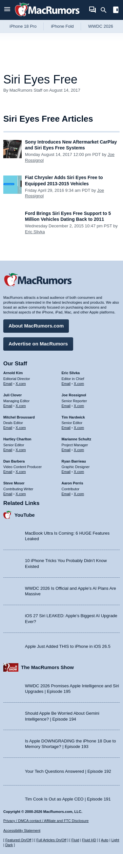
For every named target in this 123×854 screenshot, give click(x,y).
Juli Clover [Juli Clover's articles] (12, 395)
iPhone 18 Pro (23, 26)
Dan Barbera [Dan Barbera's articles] (14, 461)
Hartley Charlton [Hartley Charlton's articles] (17, 439)
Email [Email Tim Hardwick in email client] (66, 428)
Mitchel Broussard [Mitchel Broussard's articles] (19, 417)
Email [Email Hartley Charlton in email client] (7, 450)
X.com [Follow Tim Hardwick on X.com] (79, 428)
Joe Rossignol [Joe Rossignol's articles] (74, 395)
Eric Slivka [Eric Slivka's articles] (71, 373)
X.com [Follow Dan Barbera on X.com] (21, 472)
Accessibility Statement (21, 830)
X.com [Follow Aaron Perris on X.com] (79, 494)
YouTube (24, 515)
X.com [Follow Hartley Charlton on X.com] (21, 450)
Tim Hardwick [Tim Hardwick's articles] (73, 417)
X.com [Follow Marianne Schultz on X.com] (79, 450)
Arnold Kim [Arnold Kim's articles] (13, 373)
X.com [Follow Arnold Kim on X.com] (21, 384)
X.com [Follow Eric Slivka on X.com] (79, 384)
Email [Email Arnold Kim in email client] (7, 384)
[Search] (106, 10)
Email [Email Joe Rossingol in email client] (66, 406)
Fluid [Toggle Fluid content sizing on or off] (75, 840)
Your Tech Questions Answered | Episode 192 (68, 771)
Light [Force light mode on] (115, 840)
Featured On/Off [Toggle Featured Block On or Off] (18, 840)
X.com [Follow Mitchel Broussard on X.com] (21, 428)
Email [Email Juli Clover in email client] (7, 406)
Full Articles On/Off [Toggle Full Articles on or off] (51, 840)
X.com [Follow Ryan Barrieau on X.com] (79, 472)
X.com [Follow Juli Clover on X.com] (21, 406)
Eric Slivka (35, 231)
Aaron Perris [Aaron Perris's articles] (72, 483)
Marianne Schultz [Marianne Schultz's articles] (76, 439)
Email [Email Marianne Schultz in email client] (66, 450)
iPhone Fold (62, 26)
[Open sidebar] (116, 10)
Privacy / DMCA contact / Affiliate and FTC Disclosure (46, 821)
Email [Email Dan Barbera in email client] (7, 472)
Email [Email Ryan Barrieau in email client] (66, 472)
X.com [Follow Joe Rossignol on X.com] (79, 406)
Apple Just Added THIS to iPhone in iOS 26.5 (68, 646)
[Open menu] (7, 10)
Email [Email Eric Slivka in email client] (66, 384)
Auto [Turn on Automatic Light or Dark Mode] (105, 840)
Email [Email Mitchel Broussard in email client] (7, 428)
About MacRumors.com (36, 325)
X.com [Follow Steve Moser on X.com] (21, 494)
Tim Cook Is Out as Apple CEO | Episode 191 (68, 799)
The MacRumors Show (47, 667)
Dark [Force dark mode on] (9, 845)
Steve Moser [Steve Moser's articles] (14, 483)
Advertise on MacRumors (38, 343)
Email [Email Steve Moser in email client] (7, 494)
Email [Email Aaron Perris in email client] (66, 494)
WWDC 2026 (100, 26)
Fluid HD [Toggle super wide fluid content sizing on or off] (89, 840)
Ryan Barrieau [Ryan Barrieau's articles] (74, 461)
